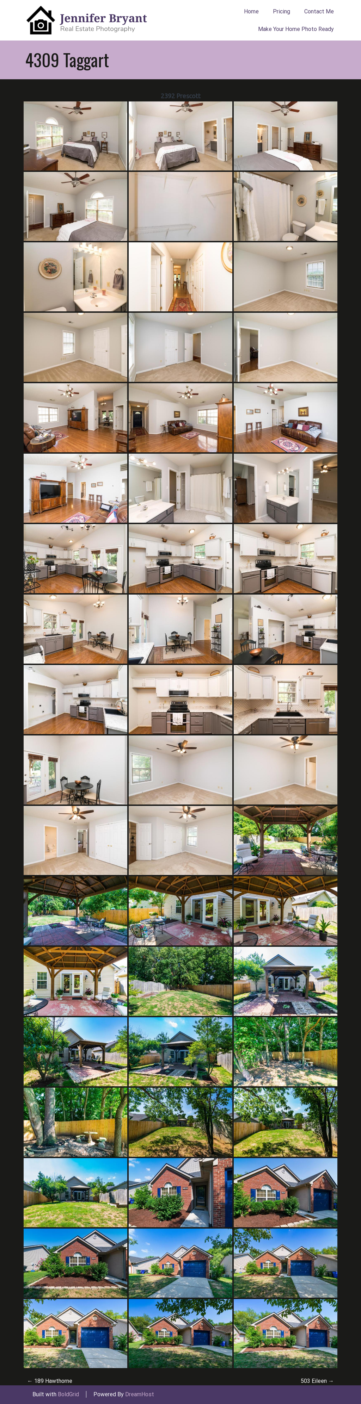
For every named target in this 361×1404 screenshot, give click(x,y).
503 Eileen (317, 1381)
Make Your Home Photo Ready (296, 29)
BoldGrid (68, 1394)
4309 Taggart (67, 59)
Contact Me (319, 11)
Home (251, 11)
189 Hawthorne (49, 1381)
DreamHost (139, 1394)
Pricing (281, 11)
